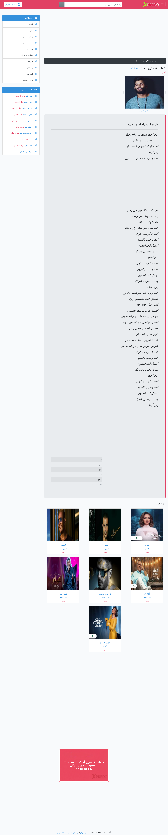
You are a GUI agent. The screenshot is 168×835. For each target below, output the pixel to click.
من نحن (76, 833)
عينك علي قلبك (29, 55)
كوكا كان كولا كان (28, 152)
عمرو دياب (24, 139)
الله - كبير (31, 96)
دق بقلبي (31, 49)
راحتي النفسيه (29, 37)
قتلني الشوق (30, 80)
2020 (161, 73)
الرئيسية (160, 61)
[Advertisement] (105, 35)
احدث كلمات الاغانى (29, 90)
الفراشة (32, 74)
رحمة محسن (18, 145)
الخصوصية (60, 833)
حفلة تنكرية (30, 145)
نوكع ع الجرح (30, 43)
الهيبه (33, 24)
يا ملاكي (32, 68)
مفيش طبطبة (29, 121)
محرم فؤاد (20, 127)
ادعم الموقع (84, 833)
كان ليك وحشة (29, 108)
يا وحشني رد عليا (28, 133)
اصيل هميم (18, 114)
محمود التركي (135, 68)
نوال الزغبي (20, 96)
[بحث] (61, 4)
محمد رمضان (17, 121)
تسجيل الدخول (12, 4)
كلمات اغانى (149, 61)
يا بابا (32, 139)
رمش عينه (30, 127)
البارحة (32, 61)
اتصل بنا (69, 833)
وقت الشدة (30, 102)
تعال (33, 31)
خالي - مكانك (29, 114)
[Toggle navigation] (162, 4)
